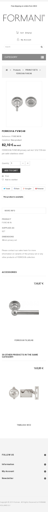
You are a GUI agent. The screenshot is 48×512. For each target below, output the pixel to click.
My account (8, 471)
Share (16, 189)
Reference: (6, 136)
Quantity (5, 163)
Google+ (27, 189)
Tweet (7, 189)
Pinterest (39, 189)
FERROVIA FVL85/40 (24, 340)
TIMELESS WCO (24, 425)
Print (7, 176)
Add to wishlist (11, 180)
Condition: (6, 140)
